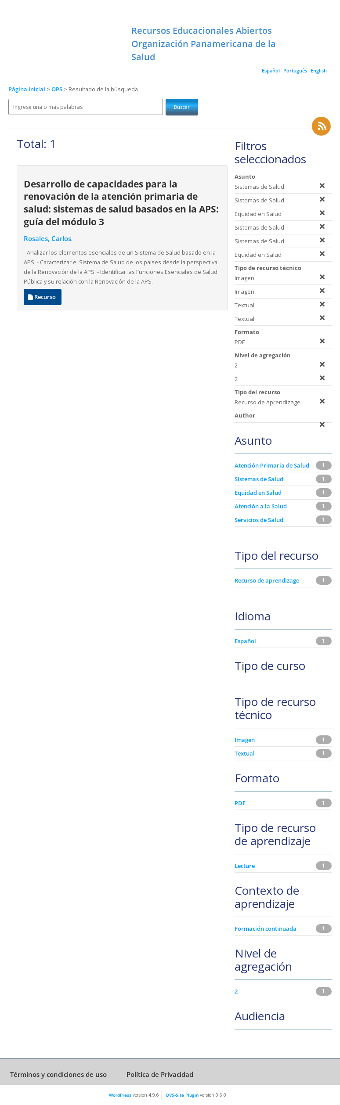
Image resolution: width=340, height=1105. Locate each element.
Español (271, 70)
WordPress (120, 1095)
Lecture (245, 866)
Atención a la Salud (261, 506)
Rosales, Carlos (47, 238)
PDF (240, 803)
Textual (245, 753)
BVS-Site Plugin (182, 1095)
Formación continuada (266, 928)
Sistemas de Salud (259, 479)
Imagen (245, 740)
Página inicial (26, 89)
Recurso (42, 297)
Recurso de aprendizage (267, 580)
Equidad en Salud (258, 493)
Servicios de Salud (259, 520)
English (319, 70)
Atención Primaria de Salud (272, 465)
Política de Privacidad (160, 1074)
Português (295, 70)
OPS (57, 89)
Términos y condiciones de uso (58, 1074)
